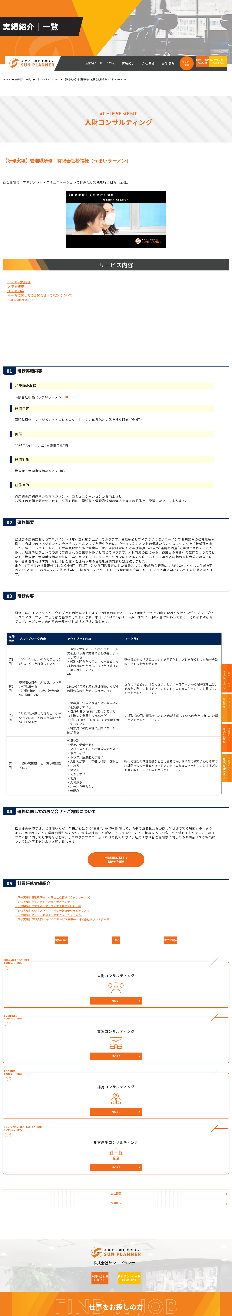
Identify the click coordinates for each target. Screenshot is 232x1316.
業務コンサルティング (107, 1218)
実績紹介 (141, 63)
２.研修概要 (15, 286)
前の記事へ (69, 942)
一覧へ (116, 942)
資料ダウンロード (105, 1238)
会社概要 (155, 63)
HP (67, 397)
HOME (43, 1197)
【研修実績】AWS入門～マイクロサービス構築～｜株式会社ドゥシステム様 (72, 920)
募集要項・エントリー (174, 1225)
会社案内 (44, 1238)
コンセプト (47, 1211)
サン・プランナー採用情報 (178, 1204)
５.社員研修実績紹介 (22, 299)
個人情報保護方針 (51, 1252)
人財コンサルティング (47, 79)
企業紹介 (44, 1204)
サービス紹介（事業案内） (111, 1204)
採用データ (168, 1211)
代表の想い (47, 1218)
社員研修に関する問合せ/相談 (116, 860)
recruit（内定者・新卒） (184, 1287)
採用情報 (175, 1033)
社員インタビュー (172, 1218)
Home (6, 79)
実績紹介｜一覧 (23, 79)
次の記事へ (162, 942)
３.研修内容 (15, 291)
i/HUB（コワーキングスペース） (51, 1281)
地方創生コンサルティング (110, 1231)
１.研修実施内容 (19, 282)
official (102, 1281)
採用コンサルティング (107, 1225)
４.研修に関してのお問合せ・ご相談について (39, 295)
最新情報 (169, 63)
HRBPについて (49, 1225)
